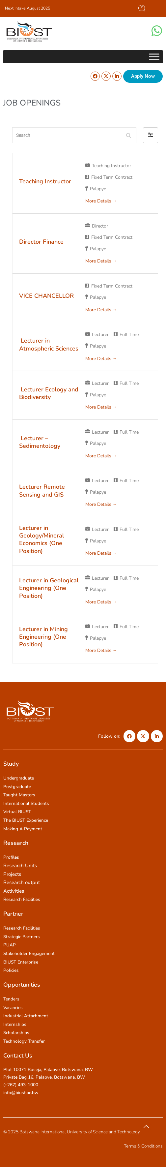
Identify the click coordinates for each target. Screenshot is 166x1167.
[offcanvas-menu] (141, 8)
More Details (101, 201)
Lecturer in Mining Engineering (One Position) (43, 637)
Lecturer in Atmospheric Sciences (48, 344)
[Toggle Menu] (154, 56)
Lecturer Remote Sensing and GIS (42, 490)
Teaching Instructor (45, 181)
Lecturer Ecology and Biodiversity (48, 393)
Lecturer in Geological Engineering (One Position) (49, 588)
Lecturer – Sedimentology (39, 442)
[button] (150, 135)
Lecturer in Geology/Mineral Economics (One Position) (41, 539)
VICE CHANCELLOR (46, 296)
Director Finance (41, 242)
